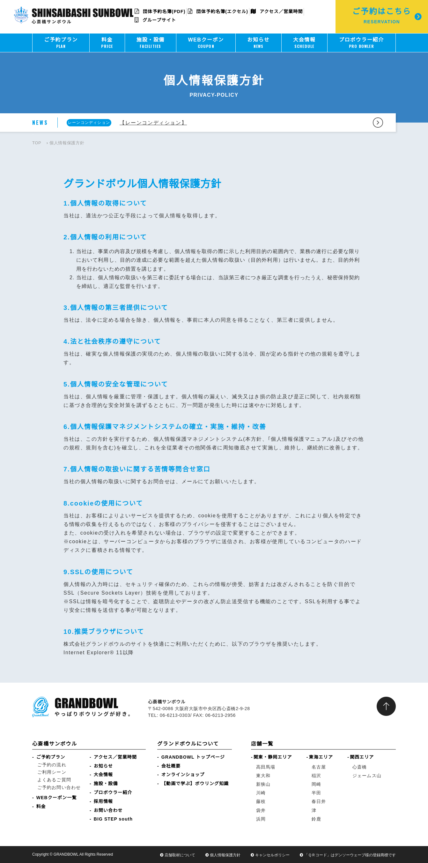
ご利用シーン (51, 772)
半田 (316, 792)
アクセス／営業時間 (277, 11)
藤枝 (261, 801)
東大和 (263, 775)
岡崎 (316, 784)
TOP (36, 142)
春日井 (319, 801)
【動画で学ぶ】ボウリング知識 (195, 783)
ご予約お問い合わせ (59, 787)
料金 (41, 806)
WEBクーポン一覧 (56, 797)
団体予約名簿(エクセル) (218, 11)
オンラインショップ (183, 774)
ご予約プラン (50, 757)
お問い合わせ (108, 810)
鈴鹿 (316, 819)
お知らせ (103, 766)
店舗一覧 (262, 744)
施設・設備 (106, 783)
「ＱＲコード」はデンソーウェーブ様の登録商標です (350, 855)
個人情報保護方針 (225, 855)
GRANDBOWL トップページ (193, 757)
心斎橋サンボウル (54, 744)
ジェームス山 (366, 775)
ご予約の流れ (51, 764)
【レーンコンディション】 (153, 122)
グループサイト (155, 20)
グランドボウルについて (188, 744)
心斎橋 (359, 766)
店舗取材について (180, 855)
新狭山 (263, 784)
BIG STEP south (113, 819)
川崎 (261, 792)
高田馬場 (265, 766)
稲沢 (316, 775)
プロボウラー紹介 (113, 792)
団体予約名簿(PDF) (160, 11)
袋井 (261, 810)
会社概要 (171, 766)
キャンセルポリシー (272, 855)
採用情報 (103, 801)
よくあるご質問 (54, 779)
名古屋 (319, 766)
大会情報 (103, 774)
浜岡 (261, 819)
